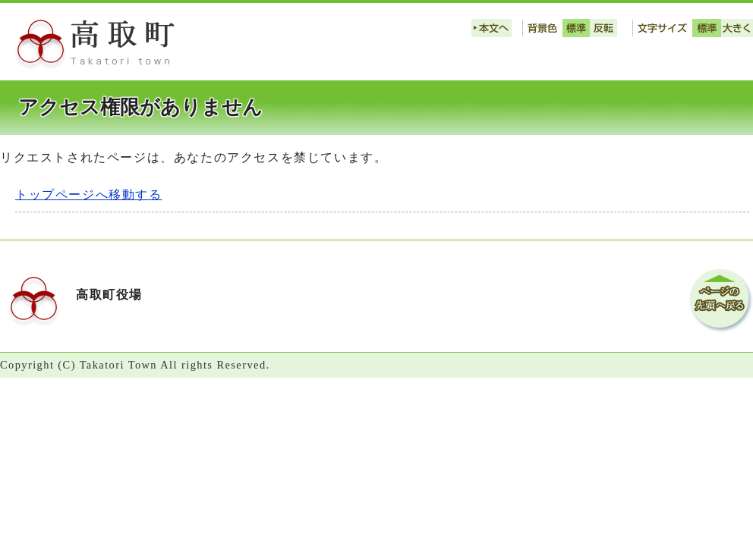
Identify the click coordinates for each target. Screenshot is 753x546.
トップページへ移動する (88, 194)
